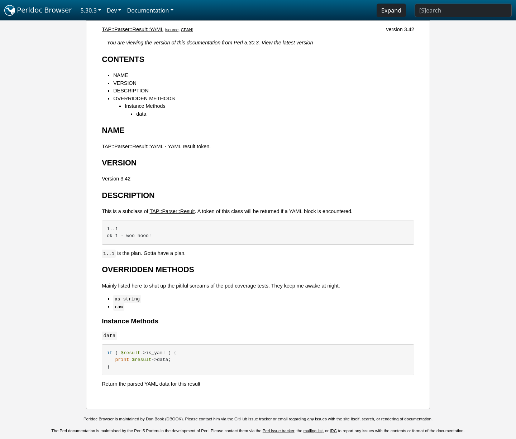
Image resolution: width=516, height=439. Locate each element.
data (141, 114)
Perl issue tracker (278, 431)
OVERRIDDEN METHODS (144, 98)
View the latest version (287, 42)
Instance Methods (145, 106)
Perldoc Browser (38, 10)
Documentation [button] (148, 10)
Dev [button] (112, 10)
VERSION (125, 83)
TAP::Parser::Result (172, 211)
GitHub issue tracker (253, 419)
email (283, 419)
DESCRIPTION (130, 90)
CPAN (186, 30)
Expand (391, 10)
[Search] (463, 10)
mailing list (313, 431)
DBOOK (174, 419)
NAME (120, 75)
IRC (333, 431)
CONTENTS (123, 59)
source (172, 30)
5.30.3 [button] (89, 10)
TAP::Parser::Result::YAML (132, 29)
